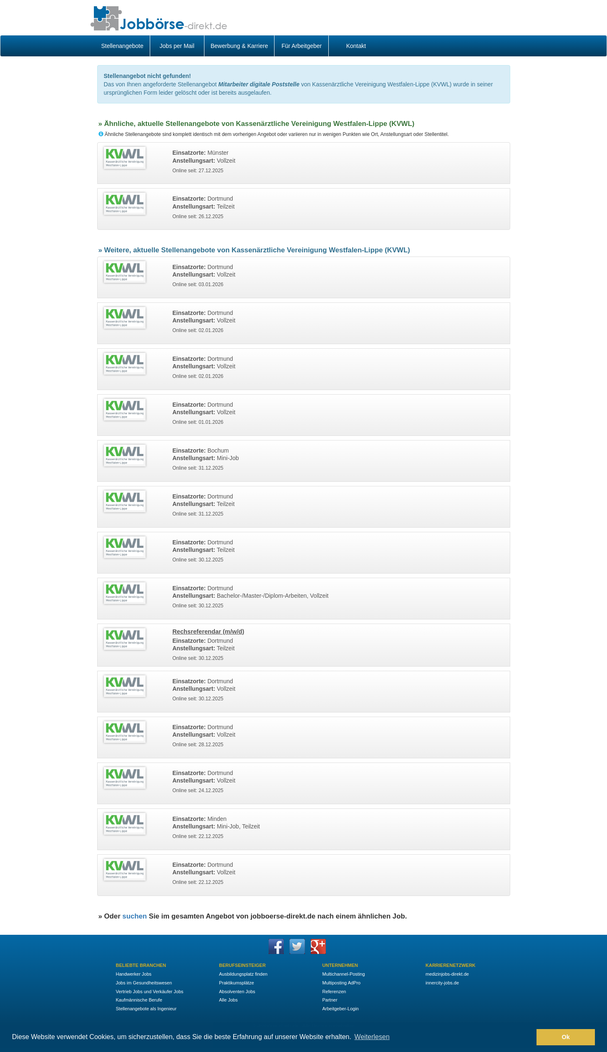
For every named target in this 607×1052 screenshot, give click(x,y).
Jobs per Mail (177, 46)
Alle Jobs (228, 999)
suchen (134, 916)
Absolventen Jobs (237, 991)
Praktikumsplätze (236, 982)
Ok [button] (566, 1037)
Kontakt (356, 46)
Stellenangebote (122, 46)
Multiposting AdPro (341, 982)
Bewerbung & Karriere (239, 46)
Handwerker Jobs (134, 973)
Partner (330, 999)
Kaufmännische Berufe (139, 999)
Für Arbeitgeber (302, 46)
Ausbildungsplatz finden (243, 973)
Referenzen (334, 991)
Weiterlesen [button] (372, 1036)
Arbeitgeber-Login (340, 1008)
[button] (528, 1037)
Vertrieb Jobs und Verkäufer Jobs (150, 991)
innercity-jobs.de (442, 982)
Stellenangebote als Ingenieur (146, 1008)
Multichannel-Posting (343, 973)
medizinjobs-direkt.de (447, 973)
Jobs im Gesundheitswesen (144, 982)
